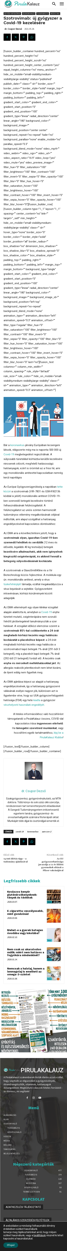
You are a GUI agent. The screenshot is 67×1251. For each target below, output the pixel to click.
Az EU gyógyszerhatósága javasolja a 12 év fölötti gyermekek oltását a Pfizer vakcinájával (50, 864)
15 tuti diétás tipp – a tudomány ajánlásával (16, 860)
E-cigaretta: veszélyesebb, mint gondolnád (25, 912)
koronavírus (17, 445)
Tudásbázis (42, 13)
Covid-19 (9, 454)
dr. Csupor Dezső (13, 28)
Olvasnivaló (28, 13)
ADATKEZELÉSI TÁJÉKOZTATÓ (23, 1207)
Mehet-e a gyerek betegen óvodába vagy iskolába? (25, 932)
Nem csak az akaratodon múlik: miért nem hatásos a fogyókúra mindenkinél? (25, 952)
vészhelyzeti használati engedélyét (24, 704)
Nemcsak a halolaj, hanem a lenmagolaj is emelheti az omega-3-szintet (25, 971)
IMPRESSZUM (14, 1233)
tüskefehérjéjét (12, 584)
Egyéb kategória (12, 13)
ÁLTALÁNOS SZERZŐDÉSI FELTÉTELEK (27, 1220)
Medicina (55, 13)
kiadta (36, 700)
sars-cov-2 (46, 831)
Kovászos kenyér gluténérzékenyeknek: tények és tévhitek (22, 894)
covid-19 (20, 831)
